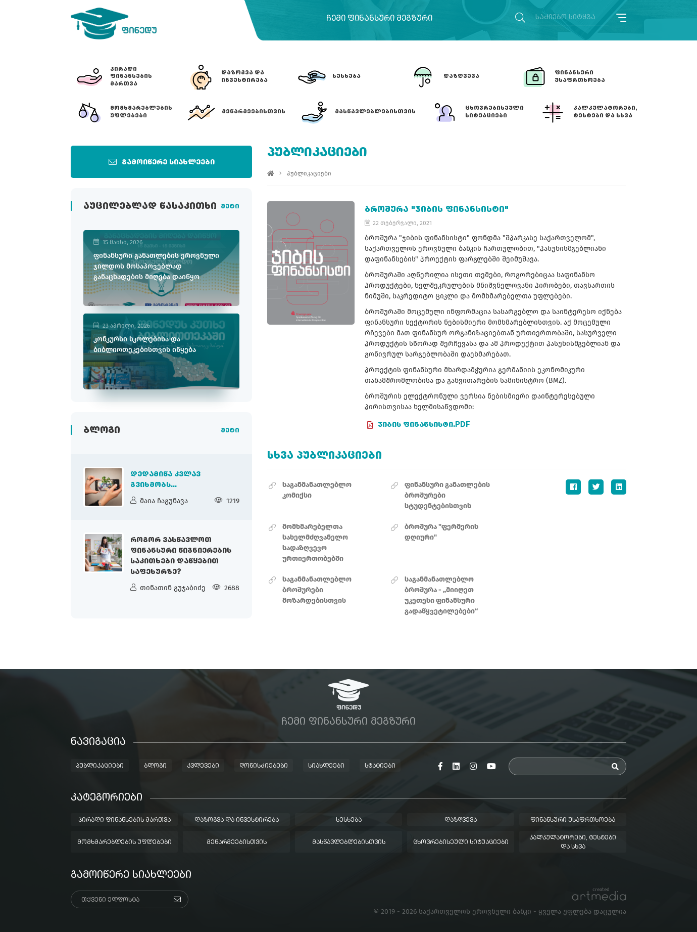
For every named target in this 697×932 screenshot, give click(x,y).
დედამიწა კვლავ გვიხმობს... (165, 480)
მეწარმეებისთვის (237, 842)
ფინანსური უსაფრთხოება (572, 820)
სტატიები (380, 766)
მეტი (230, 207)
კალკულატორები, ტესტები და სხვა (572, 842)
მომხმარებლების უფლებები (124, 842)
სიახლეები (326, 766)
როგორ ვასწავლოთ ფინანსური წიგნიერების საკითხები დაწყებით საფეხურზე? (180, 556)
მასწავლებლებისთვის (348, 842)
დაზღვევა (460, 820)
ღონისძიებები (263, 766)
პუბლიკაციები (309, 173)
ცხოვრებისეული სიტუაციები (461, 842)
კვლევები (203, 766)
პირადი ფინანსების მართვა (124, 820)
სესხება (349, 820)
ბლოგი (155, 766)
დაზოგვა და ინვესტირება (236, 820)
